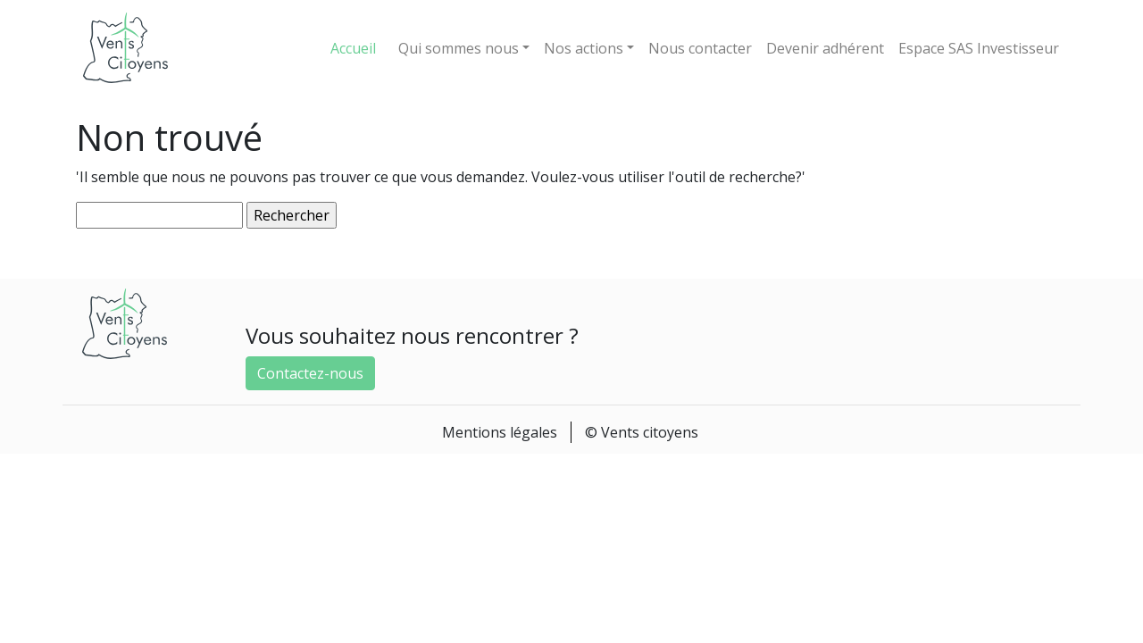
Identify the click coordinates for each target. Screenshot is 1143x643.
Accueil (353, 48)
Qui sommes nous (458, 48)
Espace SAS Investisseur (978, 48)
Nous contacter (700, 48)
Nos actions (583, 48)
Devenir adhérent (825, 48)
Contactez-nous (310, 373)
